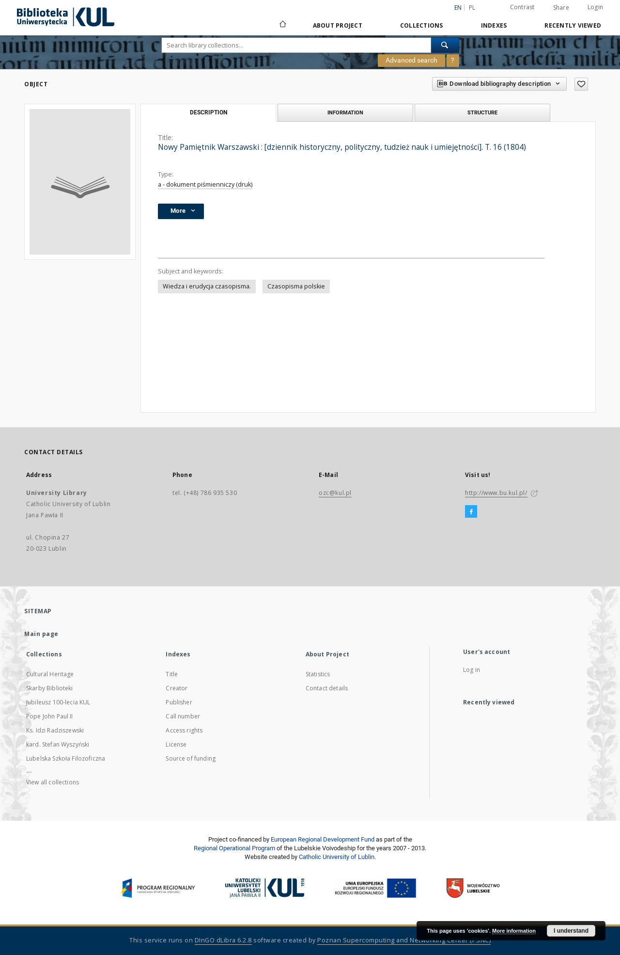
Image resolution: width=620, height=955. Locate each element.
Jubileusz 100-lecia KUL (58, 702)
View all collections (52, 782)
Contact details (327, 688)
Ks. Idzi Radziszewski (55, 730)
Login (595, 7)
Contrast (522, 7)
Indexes (494, 25)
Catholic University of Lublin (336, 856)
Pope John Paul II (49, 716)
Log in (471, 670)
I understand (571, 930)
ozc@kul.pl (335, 493)
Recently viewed (572, 25)
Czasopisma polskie (296, 286)
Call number (183, 716)
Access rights (184, 730)
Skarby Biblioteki (49, 688)
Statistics (318, 674)
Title (172, 674)
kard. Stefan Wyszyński (57, 744)
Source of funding (191, 758)
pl (472, 7)
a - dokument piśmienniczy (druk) (205, 184)
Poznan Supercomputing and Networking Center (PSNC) (404, 940)
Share (561, 8)
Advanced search (411, 60)
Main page (41, 634)
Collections (421, 25)
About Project (337, 25)
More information (514, 931)
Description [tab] (208, 112)
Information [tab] (345, 112)
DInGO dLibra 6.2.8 (223, 940)
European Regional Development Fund (322, 839)
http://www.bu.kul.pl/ (496, 493)
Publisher (179, 702)
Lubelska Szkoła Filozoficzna (65, 758)
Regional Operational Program (234, 848)
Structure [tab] (482, 112)
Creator (176, 688)
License (176, 744)
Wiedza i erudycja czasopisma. (207, 286)
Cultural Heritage (50, 674)
